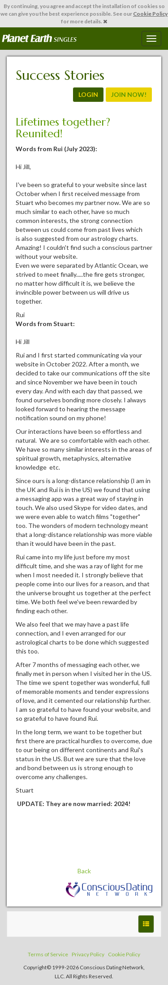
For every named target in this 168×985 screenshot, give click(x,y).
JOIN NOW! (128, 94)
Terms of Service (48, 954)
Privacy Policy (88, 954)
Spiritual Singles (39, 38)
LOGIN (88, 94)
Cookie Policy (150, 13)
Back (84, 871)
